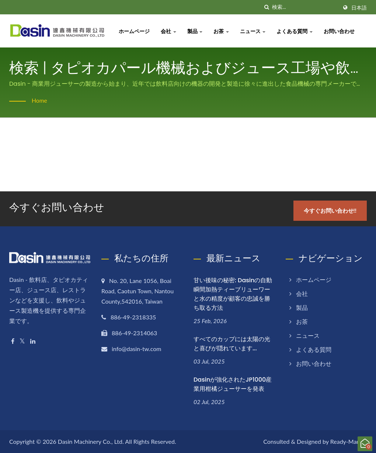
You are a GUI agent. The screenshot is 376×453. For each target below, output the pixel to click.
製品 (196, 31)
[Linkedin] (32, 340)
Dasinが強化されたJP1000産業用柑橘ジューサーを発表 (233, 384)
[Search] (305, 7)
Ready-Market (348, 441)
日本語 (359, 8)
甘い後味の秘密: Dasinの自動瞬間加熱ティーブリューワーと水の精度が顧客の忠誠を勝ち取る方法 (233, 294)
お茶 (222, 31)
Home (40, 100)
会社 (169, 31)
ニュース (254, 31)
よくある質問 (296, 31)
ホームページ (135, 31)
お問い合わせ (340, 31)
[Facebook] (12, 340)
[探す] (266, 7)
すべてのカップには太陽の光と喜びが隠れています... (232, 343)
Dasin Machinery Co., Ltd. (91, 441)
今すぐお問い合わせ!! (330, 210)
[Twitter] (22, 340)
